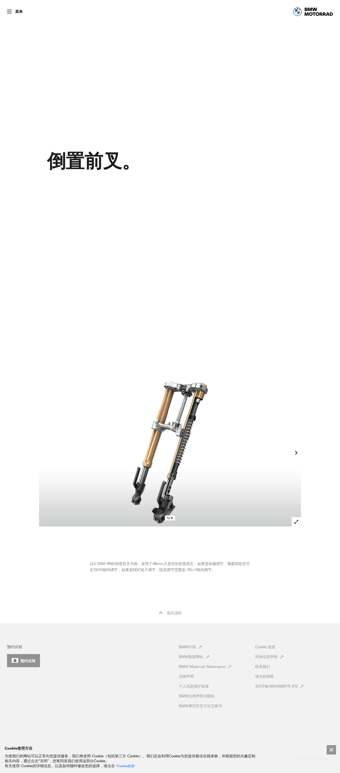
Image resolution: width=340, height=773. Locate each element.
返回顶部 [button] (170, 613)
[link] (313, 11)
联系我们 (263, 666)
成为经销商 (265, 676)
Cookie (265, 646)
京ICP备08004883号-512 (279, 686)
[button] (11, 10)
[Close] (331, 750)
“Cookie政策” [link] (125, 766)
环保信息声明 (269, 656)
